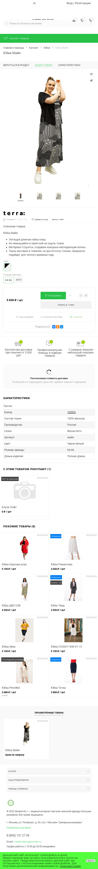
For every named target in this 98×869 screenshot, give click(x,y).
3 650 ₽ (73, 570)
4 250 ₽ (24, 611)
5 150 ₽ (24, 570)
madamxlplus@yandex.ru (27, 841)
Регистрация (83, 3)
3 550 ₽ (73, 611)
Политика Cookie (70, 866)
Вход (70, 3)
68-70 (18, 280)
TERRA (71, 412)
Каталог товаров (16, 38)
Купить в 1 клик (66, 305)
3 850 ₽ (73, 694)
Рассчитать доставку (52, 317)
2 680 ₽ (24, 694)
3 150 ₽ (24, 653)
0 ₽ (24, 513)
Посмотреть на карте (19, 827)
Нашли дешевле (24, 317)
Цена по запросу (14, 754)
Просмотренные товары (49, 712)
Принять (90, 861)
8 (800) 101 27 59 (18, 835)
